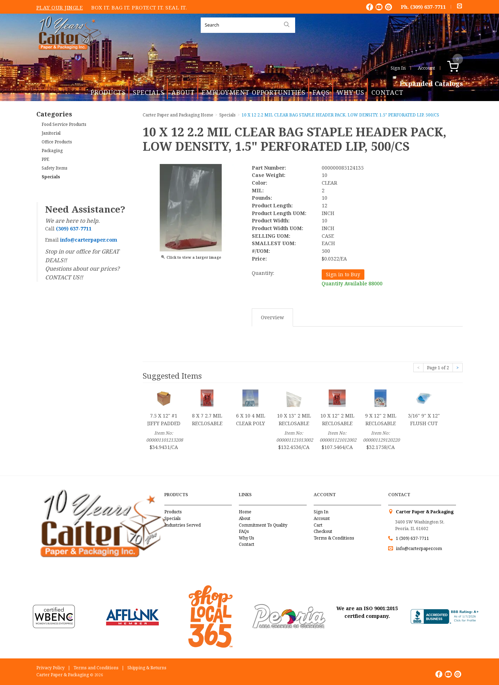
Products (108, 92)
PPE (45, 159)
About (183, 92)
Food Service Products (64, 124)
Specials (148, 92)
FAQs (321, 92)
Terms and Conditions (96, 668)
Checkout (323, 531)
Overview (272, 317)
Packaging (52, 151)
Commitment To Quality (263, 525)
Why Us (350, 92)
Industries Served (182, 525)
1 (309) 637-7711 (412, 538)
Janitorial (51, 133)
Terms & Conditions (334, 538)
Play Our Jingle (59, 7)
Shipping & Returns (146, 668)
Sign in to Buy (343, 274)
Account (426, 68)
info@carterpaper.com (418, 548)
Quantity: (263, 273)
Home (245, 512)
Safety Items (54, 168)
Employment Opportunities (254, 92)
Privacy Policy (50, 668)
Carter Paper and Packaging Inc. (68, 55)
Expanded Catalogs (431, 84)
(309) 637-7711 (428, 6)
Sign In (398, 68)
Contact (387, 92)
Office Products (57, 142)
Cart (318, 525)
